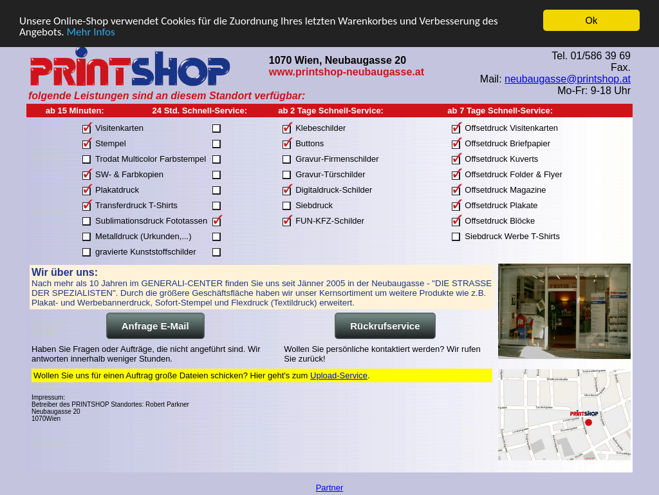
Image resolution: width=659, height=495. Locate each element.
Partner (330, 487)
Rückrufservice (385, 325)
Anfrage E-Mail (155, 325)
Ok (592, 20)
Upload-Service (338, 375)
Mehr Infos (90, 31)
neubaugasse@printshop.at (568, 78)
